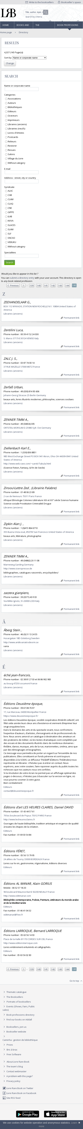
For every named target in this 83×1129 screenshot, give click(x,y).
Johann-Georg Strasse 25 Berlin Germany (25, 395)
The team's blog (13, 1066)
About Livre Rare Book (18, 1061)
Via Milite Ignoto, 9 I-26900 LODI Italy (22, 600)
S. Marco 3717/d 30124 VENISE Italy (21, 338)
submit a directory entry (22, 277)
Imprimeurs (13, 120)
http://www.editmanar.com (17, 895)
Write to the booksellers (39, 2)
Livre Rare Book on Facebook (19, 1093)
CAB (9, 195)
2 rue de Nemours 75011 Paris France (23, 496)
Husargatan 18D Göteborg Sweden (22, 638)
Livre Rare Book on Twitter (18, 1088)
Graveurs (12, 115)
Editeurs (11, 111)
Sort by (8, 57)
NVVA (10, 220)
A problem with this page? (18, 1076)
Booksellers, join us (14, 1027)
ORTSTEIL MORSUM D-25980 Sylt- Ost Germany (27, 427)
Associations (14, 98)
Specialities (10, 252)
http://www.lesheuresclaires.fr (19, 819)
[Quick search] (35, 12)
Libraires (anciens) (17, 124)
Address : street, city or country (20, 177)
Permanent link (70, 317)
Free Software (14, 1054)
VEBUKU (11, 242)
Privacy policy (11, 1081)
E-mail (7, 168)
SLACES (11, 225)
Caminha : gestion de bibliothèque (20, 1039)
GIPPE (10, 212)
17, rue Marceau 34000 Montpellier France (25, 712)
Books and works (23, 26)
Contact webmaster (14, 1071)
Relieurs (11, 141)
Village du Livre (15, 158)
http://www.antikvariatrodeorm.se (21, 642)
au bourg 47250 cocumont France (20, 683)
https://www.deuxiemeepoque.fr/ (21, 715)
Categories (9, 94)
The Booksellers (42, 26)
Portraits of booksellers (19, 1001)
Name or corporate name (17, 85)
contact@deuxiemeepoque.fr (19, 790)
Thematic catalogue (14, 992)
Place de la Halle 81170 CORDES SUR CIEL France (28, 939)
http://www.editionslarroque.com (21, 943)
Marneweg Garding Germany (19, 564)
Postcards (12, 137)
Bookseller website (14, 1031)
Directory (23, 32)
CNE (9, 207)
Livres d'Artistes (15, 132)
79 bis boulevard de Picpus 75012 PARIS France (28, 815)
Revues (11, 149)
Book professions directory (67, 26)
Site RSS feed (11, 1098)
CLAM (10, 199)
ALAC (10, 190)
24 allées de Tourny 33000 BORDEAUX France (27, 859)
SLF (9, 233)
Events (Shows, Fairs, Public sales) (19, 1008)
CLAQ (10, 203)
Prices (10, 1044)
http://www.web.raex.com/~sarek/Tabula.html (27, 463)
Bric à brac (12, 1049)
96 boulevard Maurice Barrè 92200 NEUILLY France (29, 891)
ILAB (9, 216)
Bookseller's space (69, 2)
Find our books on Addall (17, 1019)
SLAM (10, 229)
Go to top (76, 981)
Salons (11, 154)
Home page (6, 26)
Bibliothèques (14, 107)
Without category (16, 162)
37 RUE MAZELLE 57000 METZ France (22, 366)
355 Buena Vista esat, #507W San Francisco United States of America (39, 531)
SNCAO (11, 237)
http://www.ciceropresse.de (18, 568)
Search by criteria (33, 16)
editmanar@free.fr (13, 914)
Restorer (12, 145)
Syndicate (9, 187)
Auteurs (11, 102)
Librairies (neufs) (16, 128)
